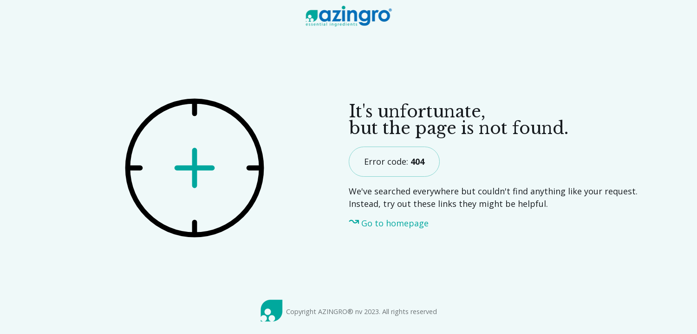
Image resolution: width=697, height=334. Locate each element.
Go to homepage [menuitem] (395, 223)
